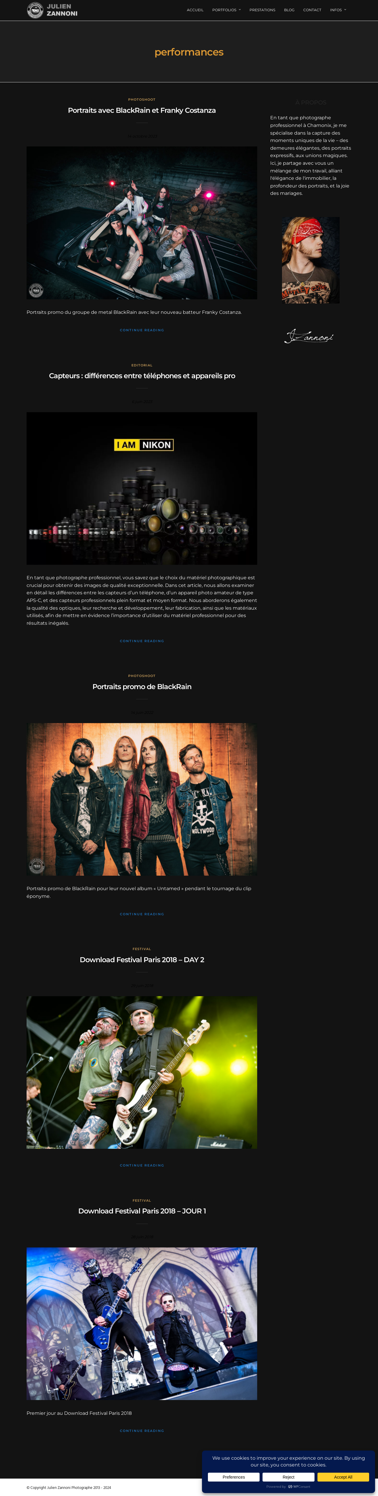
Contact (312, 10)
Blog (289, 10)
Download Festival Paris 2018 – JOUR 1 (142, 1211)
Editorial (142, 365)
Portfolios (224, 10)
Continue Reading (142, 330)
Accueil (195, 10)
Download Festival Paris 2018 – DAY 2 (142, 959)
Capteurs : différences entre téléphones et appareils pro (142, 375)
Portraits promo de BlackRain (141, 686)
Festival (142, 949)
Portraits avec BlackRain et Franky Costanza (142, 110)
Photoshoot (142, 99)
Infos (336, 10)
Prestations (262, 10)
